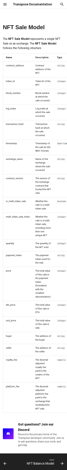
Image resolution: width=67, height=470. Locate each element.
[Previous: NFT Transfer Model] (5, 461)
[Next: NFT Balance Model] (44, 461)
